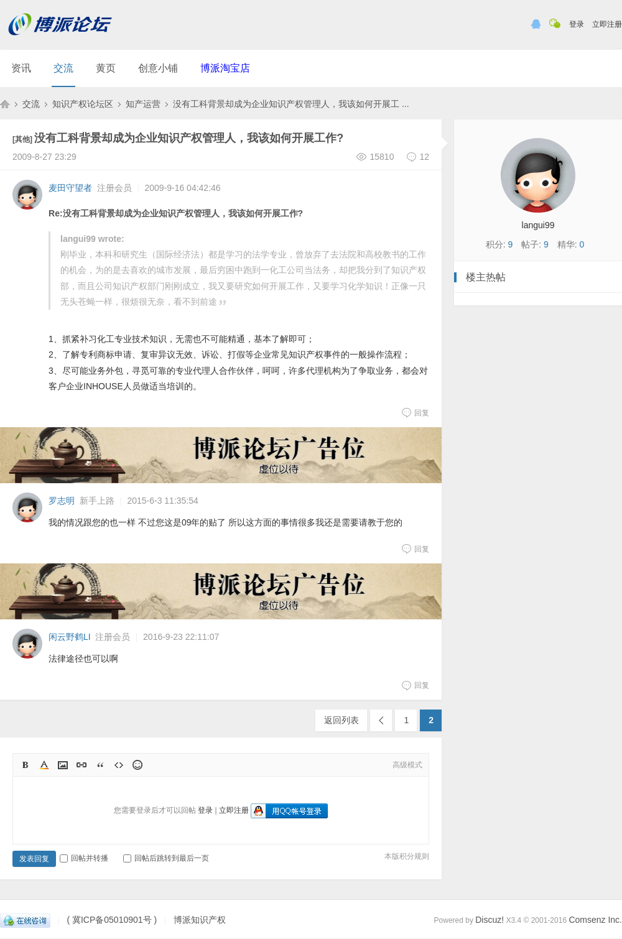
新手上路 (97, 501)
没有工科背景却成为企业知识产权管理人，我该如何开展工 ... (291, 104)
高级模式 (407, 765)
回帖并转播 (84, 858)
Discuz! (489, 920)
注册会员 (114, 188)
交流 (63, 68)
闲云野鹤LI (70, 637)
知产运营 (143, 104)
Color (44, 765)
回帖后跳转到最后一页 (166, 858)
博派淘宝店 (225, 68)
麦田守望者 (70, 188)
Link (81, 765)
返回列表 (341, 720)
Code (119, 765)
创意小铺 (158, 68)
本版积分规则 (406, 856)
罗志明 (62, 501)
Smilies (137, 765)
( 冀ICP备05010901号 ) (112, 920)
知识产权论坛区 (82, 104)
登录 (576, 24)
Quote (100, 765)
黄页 (106, 68)
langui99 (538, 225)
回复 (415, 412)
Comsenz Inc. (595, 920)
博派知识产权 (5, 103)
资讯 (21, 68)
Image (63, 765)
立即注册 (607, 24)
